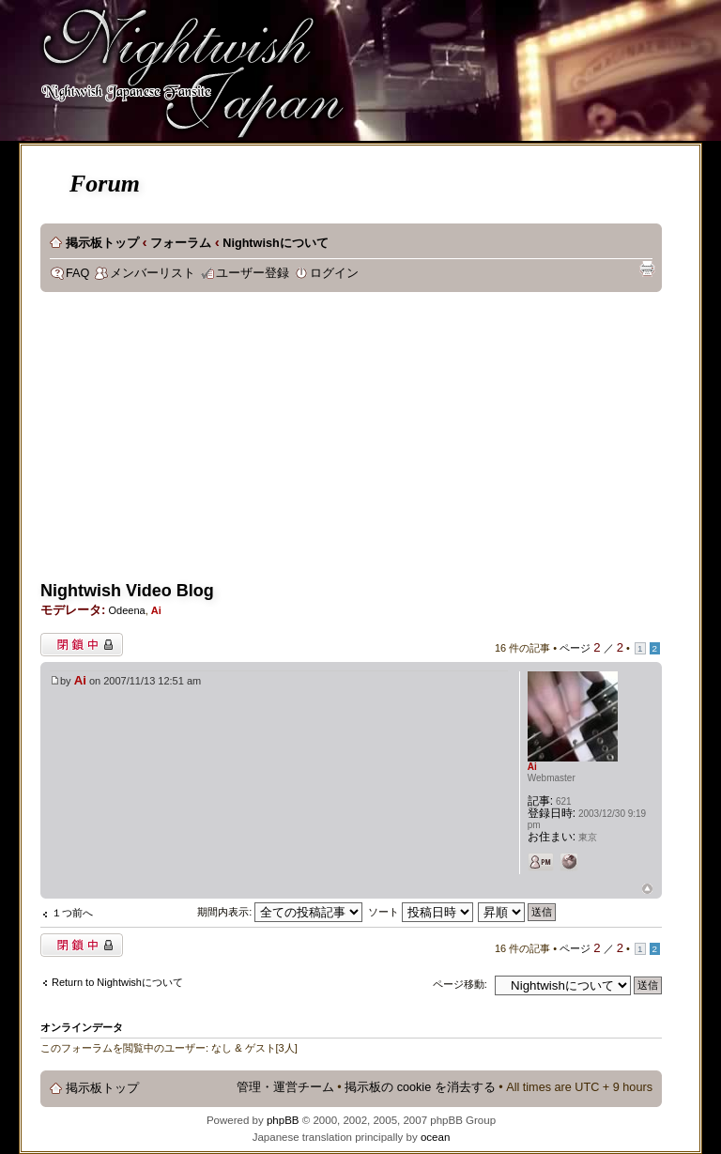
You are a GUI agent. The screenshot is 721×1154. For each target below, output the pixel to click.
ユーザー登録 (252, 273)
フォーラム (180, 243)
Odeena (126, 610)
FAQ (77, 273)
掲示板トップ (102, 243)
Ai (156, 610)
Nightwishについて (275, 243)
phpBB (283, 1120)
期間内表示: (279, 911)
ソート (420, 911)
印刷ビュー (647, 268)
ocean (435, 1137)
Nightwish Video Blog (127, 590)
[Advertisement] (361, 442)
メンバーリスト (152, 273)
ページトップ (647, 889)
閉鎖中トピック (81, 644)
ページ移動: (460, 984)
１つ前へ (72, 912)
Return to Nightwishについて (117, 982)
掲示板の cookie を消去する (420, 1087)
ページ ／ (591, 648)
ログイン (334, 273)
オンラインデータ (81, 1027)
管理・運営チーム (285, 1087)
